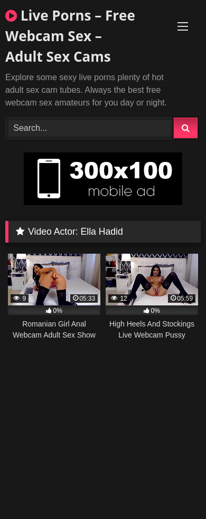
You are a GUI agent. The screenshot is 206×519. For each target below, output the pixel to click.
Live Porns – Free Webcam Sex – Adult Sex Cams (70, 36)
